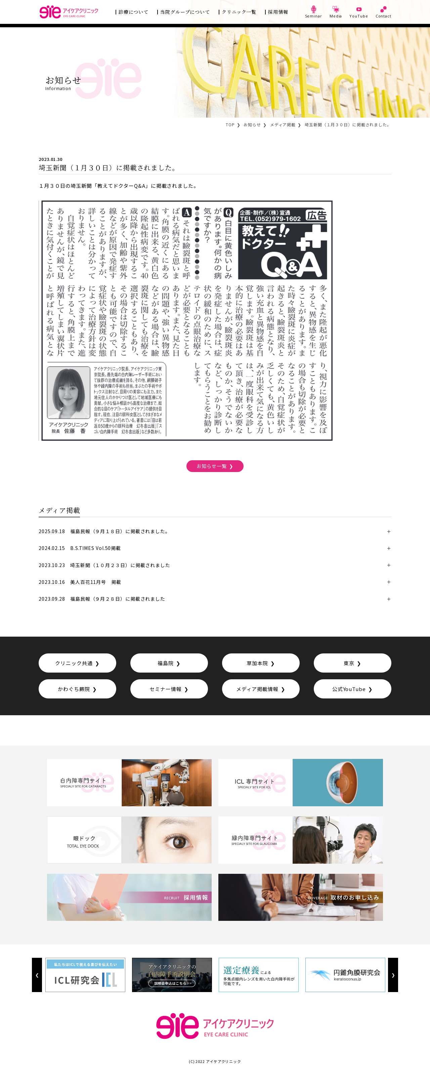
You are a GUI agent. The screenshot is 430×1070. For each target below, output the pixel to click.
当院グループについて (185, 11)
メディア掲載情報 (257, 688)
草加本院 (257, 663)
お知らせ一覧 (211, 466)
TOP (230, 124)
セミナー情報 (165, 688)
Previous (37, 975)
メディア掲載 (283, 124)
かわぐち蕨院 (74, 688)
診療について (133, 11)
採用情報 (278, 11)
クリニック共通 (73, 663)
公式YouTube (349, 688)
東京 (349, 663)
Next (392, 975)
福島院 (166, 663)
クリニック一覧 (239, 11)
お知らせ (252, 124)
